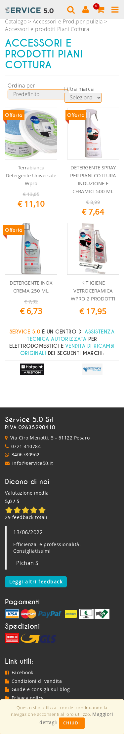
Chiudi (71, 723)
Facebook (19, 672)
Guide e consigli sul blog (37, 689)
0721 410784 (26, 446)
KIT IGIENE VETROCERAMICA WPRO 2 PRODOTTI (93, 290)
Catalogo (15, 21)
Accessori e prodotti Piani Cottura (47, 29)
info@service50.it (32, 463)
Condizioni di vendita (33, 681)
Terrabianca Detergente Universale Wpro (31, 175)
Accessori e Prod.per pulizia (68, 21)
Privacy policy (24, 698)
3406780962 (26, 454)
